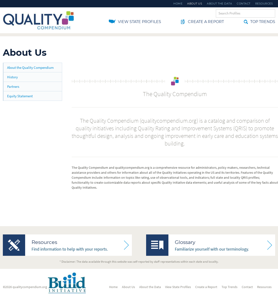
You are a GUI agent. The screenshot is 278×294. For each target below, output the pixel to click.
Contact (243, 3)
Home (177, 3)
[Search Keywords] (245, 13)
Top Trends (259, 21)
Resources (264, 3)
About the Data (219, 3)
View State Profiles (139, 21)
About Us (194, 3)
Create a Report (202, 21)
